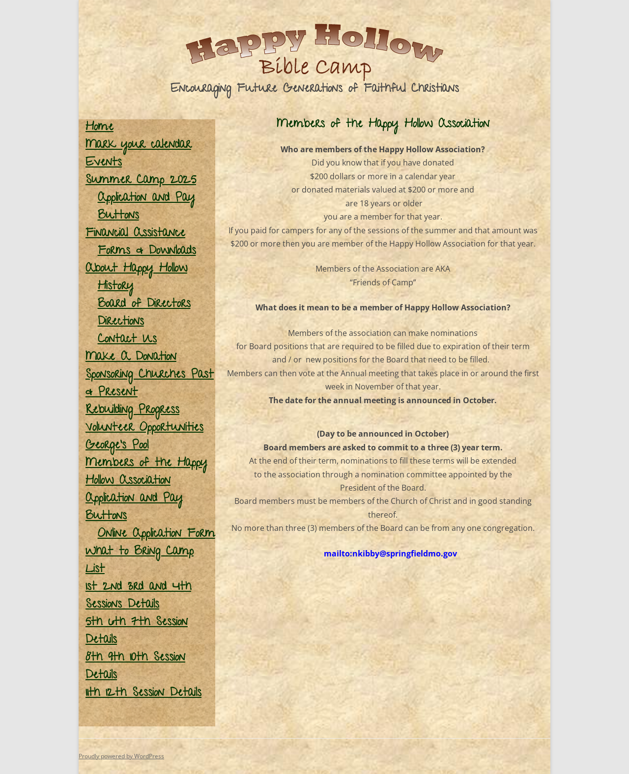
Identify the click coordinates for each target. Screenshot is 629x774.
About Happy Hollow (136, 269)
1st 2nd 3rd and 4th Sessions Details (138, 596)
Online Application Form (156, 534)
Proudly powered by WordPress (121, 756)
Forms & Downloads (147, 251)
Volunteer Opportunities (144, 428)
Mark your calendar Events (138, 154)
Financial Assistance (135, 234)
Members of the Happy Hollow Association (146, 472)
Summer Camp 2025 (141, 181)
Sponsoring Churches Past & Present (150, 384)
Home (100, 128)
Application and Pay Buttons (146, 207)
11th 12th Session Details (143, 693)
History (116, 287)
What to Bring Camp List (140, 561)
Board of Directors (144, 304)
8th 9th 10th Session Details (135, 667)
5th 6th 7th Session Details (137, 631)
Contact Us (127, 340)
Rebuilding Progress (132, 410)
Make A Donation (131, 357)
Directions (121, 322)
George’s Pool (117, 446)
